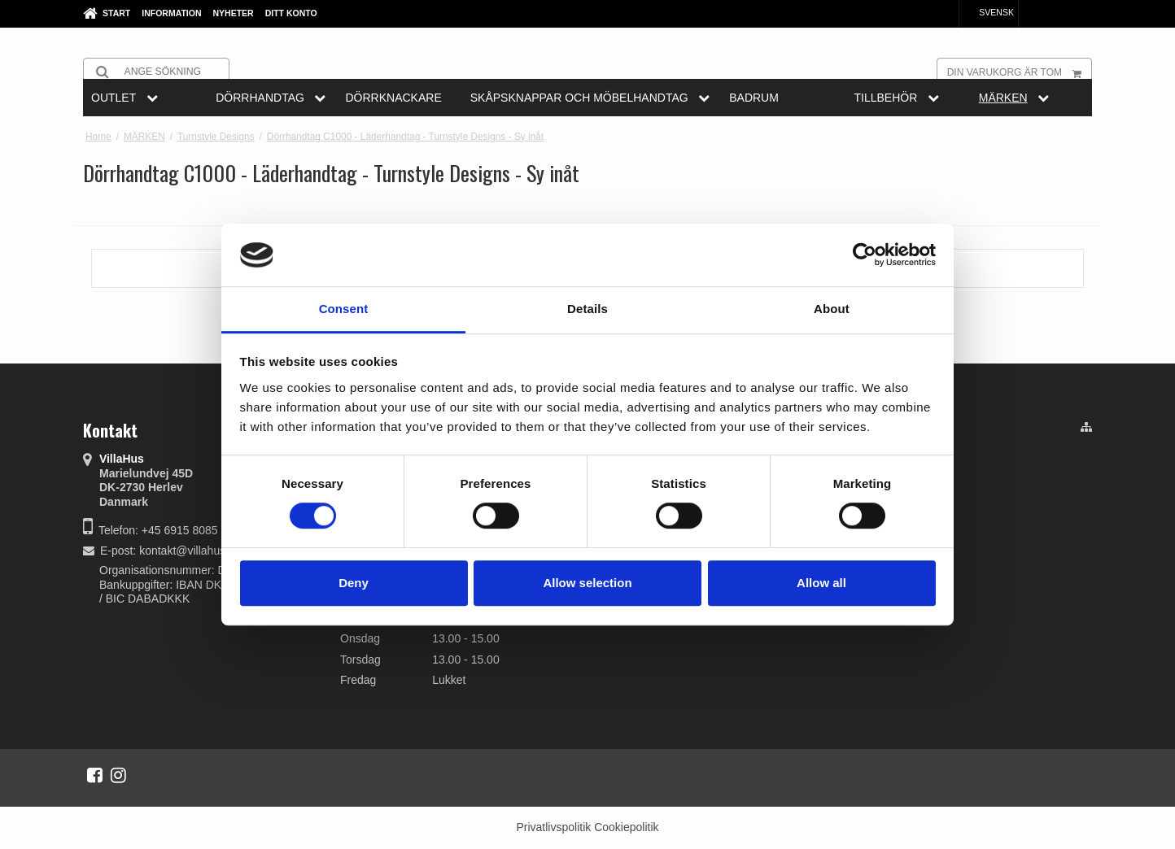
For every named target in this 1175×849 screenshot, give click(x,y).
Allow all (821, 583)
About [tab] (832, 309)
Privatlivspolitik (553, 827)
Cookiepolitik (626, 827)
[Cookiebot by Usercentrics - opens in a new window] (864, 255)
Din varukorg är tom (1019, 72)
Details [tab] (587, 309)
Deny (354, 583)
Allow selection (587, 583)
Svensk (988, 12)
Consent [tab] (344, 309)
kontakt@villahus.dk (190, 550)
